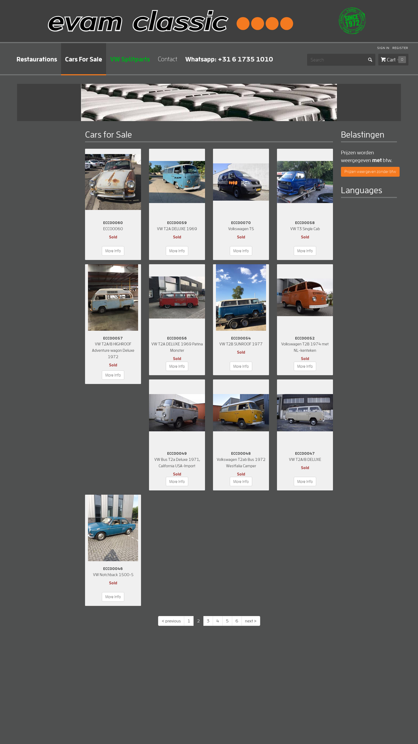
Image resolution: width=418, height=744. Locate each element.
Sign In (383, 48)
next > (251, 620)
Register (400, 48)
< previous (171, 620)
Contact (167, 59)
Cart (396, 59)
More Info (113, 251)
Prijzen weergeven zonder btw (370, 171)
